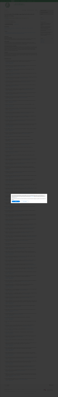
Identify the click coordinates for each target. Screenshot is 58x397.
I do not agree (25, 201)
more (16, 197)
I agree (16, 201)
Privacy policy (32, 196)
